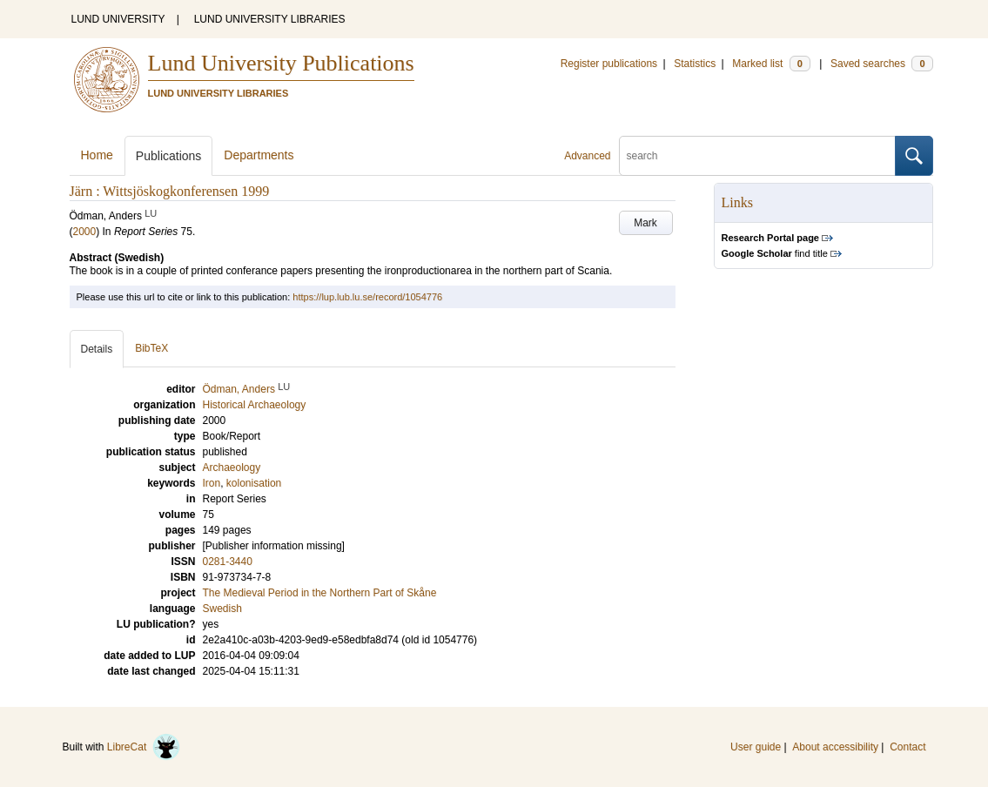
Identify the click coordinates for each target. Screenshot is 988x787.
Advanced (587, 156)
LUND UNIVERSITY (118, 19)
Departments (258, 155)
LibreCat (143, 747)
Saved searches (881, 63)
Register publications (609, 63)
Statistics (695, 63)
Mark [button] (645, 223)
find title (775, 253)
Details (97, 349)
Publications (169, 156)
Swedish (222, 608)
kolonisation (253, 483)
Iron (212, 483)
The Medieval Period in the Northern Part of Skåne (320, 593)
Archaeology (232, 467)
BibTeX (151, 348)
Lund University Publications (281, 63)
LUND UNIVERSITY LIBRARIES (270, 19)
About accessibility (835, 747)
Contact (907, 747)
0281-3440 (227, 561)
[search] (757, 156)
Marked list (771, 63)
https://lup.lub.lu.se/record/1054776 (367, 297)
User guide (755, 747)
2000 (85, 231)
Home (97, 155)
